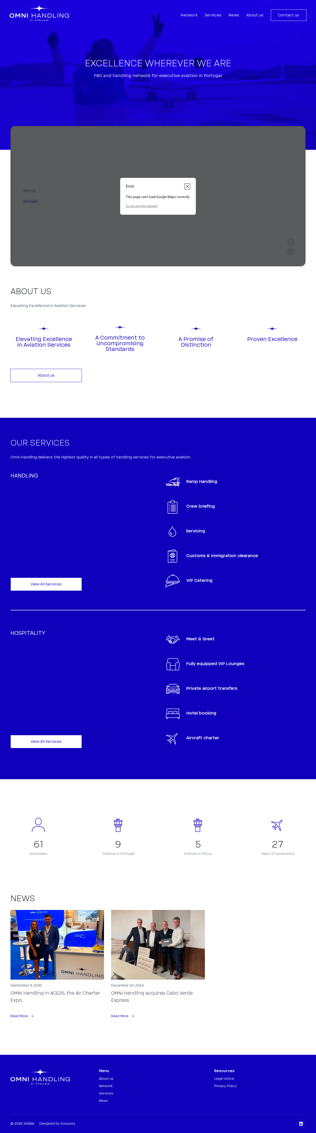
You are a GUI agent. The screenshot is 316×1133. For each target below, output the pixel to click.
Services (213, 15)
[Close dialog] (187, 186)
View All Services (46, 584)
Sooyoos (68, 1124)
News (233, 15)
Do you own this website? (142, 206)
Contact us (288, 15)
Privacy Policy (225, 1086)
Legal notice (224, 1079)
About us (254, 15)
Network (189, 15)
